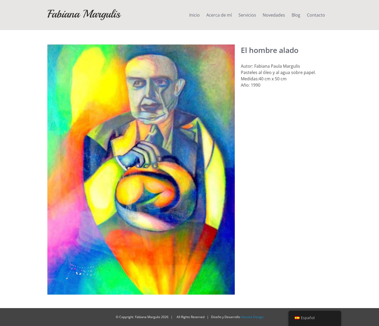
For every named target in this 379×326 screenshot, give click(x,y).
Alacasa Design (252, 317)
